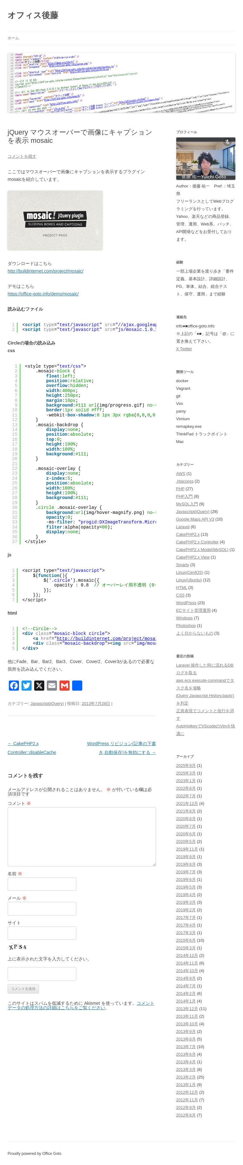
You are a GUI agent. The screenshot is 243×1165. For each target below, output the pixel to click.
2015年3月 (186, 948)
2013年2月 (186, 1077)
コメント (19, 803)
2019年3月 (186, 902)
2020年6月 (186, 834)
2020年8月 (186, 818)
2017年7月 (186, 917)
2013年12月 (187, 1008)
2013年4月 (186, 1062)
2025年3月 (186, 773)
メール (17, 898)
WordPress (186, 602)
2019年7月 (186, 872)
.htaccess (185, 481)
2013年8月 (186, 1039)
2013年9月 (186, 1031)
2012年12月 (187, 1092)
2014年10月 (187, 970)
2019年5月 (186, 887)
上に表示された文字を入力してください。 (50, 958)
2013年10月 (187, 1024)
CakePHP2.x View (193, 557)
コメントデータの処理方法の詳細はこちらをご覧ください (81, 1005)
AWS (180, 473)
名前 (15, 873)
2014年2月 (186, 993)
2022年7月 (186, 796)
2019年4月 (186, 894)
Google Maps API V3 (195, 519)
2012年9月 (186, 1107)
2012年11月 (187, 1100)
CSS (180, 595)
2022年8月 (186, 788)
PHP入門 (184, 496)
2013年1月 (186, 1084)
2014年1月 (186, 1001)
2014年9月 (186, 978)
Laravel (183, 526)
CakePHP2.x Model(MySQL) (202, 549)
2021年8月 (186, 811)
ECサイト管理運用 (193, 610)
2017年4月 (186, 925)
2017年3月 (186, 932)
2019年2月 (186, 910)
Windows (184, 618)
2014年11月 (187, 963)
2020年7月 (186, 826)
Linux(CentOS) (189, 572)
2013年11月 (187, 1016)
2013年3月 (186, 1069)
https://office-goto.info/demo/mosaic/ (43, 293)
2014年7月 (186, 986)
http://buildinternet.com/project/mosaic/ (46, 271)
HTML (181, 587)
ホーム (13, 38)
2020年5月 (186, 841)
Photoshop (186, 625)
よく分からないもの (194, 633)
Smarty (182, 564)
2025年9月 (186, 765)
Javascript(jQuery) (47, 703)
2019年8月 (186, 864)
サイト (14, 922)
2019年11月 (187, 849)
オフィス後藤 (33, 15)
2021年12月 (187, 803)
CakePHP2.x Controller (197, 542)
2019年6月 (186, 879)
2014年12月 (187, 955)
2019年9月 (186, 856)
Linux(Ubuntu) (189, 580)
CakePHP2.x (188, 534)
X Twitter (184, 348)
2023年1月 (186, 780)
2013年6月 (186, 1054)
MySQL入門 (187, 504)
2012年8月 (186, 1115)
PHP (180, 488)
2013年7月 (186, 1046)
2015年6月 (186, 940)
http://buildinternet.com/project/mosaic (109, 638)
